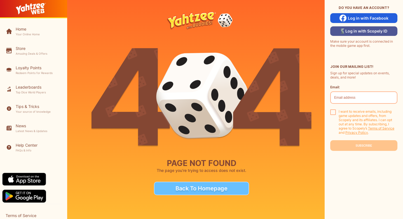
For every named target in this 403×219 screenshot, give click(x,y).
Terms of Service (381, 128)
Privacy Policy (356, 132)
